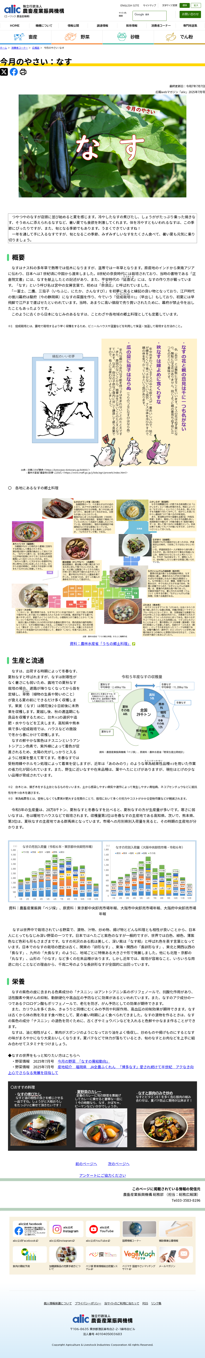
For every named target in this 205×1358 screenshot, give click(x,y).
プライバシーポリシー (88, 1303)
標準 (185, 5)
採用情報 (131, 25)
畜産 (32, 37)
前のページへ (86, 1163)
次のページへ (119, 1163)
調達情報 (102, 25)
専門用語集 (190, 25)
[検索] (145, 14)
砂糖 (135, 37)
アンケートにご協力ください (102, 1175)
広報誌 (35, 48)
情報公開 (73, 25)
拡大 (196, 5)
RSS (145, 1303)
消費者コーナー (161, 25)
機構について (44, 25)
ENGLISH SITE (130, 5)
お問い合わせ (190, 14)
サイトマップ (149, 5)
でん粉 (186, 37)
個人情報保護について (58, 1303)
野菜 (85, 37)
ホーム (3, 48)
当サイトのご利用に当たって (121, 1303)
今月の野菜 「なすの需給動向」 (84, 1061)
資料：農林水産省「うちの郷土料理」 (102, 643)
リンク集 (156, 1303)
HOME (15, 25)
